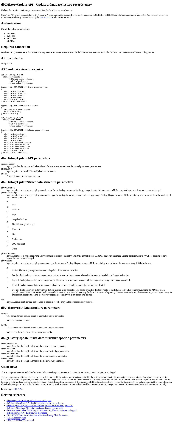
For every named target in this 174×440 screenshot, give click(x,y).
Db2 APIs (18, 405)
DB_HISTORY (46, 17)
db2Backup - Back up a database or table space (29, 417)
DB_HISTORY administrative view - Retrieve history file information (37, 431)
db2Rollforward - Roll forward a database (27, 429)
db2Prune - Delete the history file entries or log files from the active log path (42, 427)
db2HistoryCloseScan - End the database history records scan (35, 419)
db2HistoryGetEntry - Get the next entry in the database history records (40, 422)
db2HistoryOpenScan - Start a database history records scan (35, 424)
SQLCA (16, 434)
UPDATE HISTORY (20, 436)
